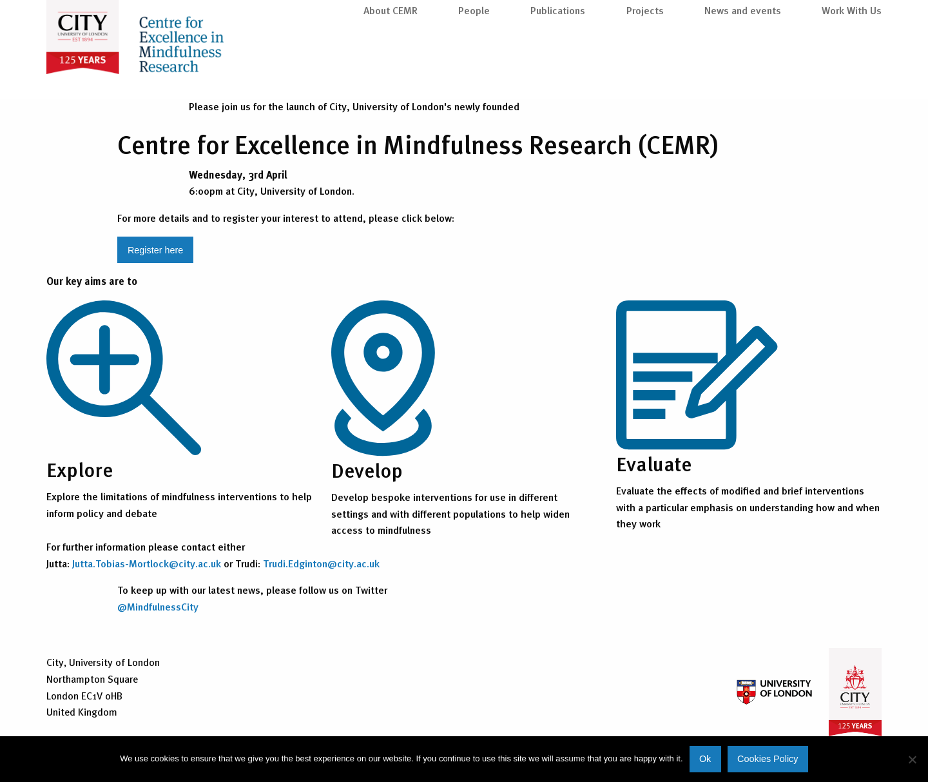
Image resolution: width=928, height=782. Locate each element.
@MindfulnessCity (157, 606)
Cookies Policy (767, 759)
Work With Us (852, 65)
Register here (155, 250)
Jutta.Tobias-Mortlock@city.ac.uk (146, 563)
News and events (742, 65)
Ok (705, 759)
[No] (911, 759)
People (474, 65)
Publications (557, 65)
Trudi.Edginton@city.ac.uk (321, 563)
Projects (645, 65)
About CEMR (390, 65)
